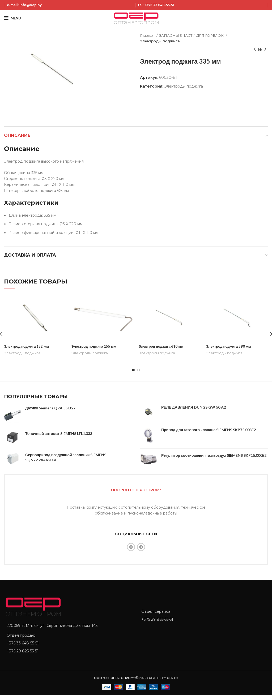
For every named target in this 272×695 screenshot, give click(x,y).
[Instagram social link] (131, 547)
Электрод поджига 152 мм (27, 346)
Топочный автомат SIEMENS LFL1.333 (58, 433)
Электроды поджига (160, 41)
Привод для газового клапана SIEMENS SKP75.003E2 (208, 429)
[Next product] (265, 49)
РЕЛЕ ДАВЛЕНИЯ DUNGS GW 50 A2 (193, 407)
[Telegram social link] (141, 547)
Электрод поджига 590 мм (229, 346)
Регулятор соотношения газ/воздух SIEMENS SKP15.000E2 (213, 455)
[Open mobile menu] (12, 18)
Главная (147, 35)
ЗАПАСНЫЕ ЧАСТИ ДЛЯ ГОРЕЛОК (191, 35)
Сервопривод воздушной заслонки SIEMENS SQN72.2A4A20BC (65, 457)
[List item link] (68, 643)
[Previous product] (254, 49)
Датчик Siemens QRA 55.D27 (50, 408)
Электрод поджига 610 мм (162, 346)
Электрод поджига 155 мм (94, 346)
